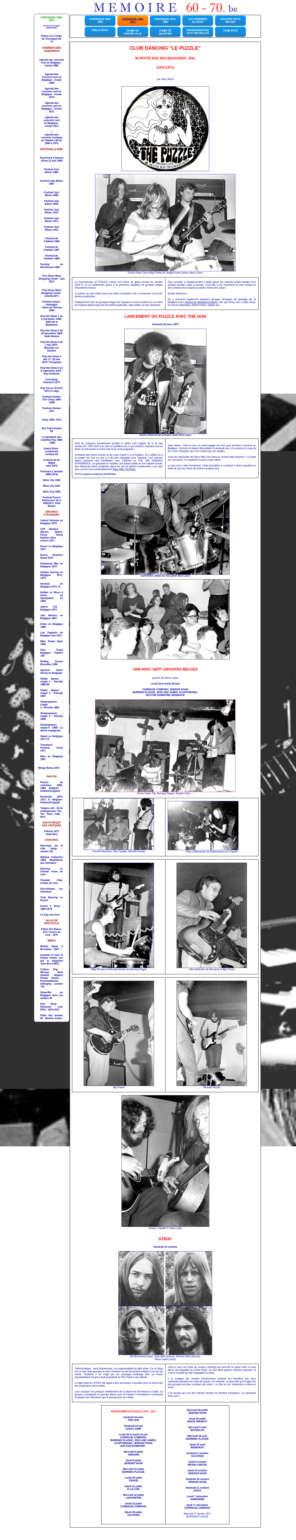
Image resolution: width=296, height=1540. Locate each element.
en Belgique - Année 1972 (51, 124)
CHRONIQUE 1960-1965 (100, 20)
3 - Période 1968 (49, 707)
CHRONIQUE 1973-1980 (165, 20)
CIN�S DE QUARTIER (165, 32)
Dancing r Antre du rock (51, 871)
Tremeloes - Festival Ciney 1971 (51, 747)
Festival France (51, 497)
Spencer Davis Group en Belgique (51, 671)
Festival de (51, 240)
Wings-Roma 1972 (48, 768)
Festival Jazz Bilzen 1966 (51, 171)
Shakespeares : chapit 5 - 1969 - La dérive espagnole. (51, 727)
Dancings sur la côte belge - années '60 (51, 848)
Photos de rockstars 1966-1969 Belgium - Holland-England (51, 786)
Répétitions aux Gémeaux (51, 860)
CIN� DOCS (230, 30)
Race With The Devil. (124, 469)
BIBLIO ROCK (100, 30)
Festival (51, 194)
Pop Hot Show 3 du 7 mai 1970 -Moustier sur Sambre (51, 346)
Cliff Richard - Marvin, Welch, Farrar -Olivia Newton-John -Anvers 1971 (51, 535)
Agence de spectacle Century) (201, 302)
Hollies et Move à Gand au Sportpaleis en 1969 (51, 596)
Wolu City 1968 (51, 491)
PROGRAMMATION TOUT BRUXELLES (198, 32)
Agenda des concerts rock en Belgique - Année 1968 (51, 62)
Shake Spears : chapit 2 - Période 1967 (51, 693)
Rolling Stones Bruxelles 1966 (51, 663)
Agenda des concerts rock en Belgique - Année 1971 (52, 107)
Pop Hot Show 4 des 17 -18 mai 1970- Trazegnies (51, 359)
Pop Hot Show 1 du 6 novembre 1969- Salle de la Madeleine (51, 320)
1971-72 (51, 585)
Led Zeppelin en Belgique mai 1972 (51, 634)
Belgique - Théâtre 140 (51, 653)
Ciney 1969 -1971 (52, 419)
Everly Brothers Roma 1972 (51, 556)
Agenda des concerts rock (52, 119)
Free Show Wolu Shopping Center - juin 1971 (51, 278)
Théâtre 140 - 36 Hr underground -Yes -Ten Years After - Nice (51, 812)
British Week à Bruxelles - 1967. (51, 948)
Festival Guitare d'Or (51, 410)
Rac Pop (51, 430)
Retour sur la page (51, 27)
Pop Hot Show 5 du (51, 371)
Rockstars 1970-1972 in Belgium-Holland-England (51, 799)
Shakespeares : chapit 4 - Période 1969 (51, 716)
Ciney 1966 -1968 (54, 401)
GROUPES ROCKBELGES (230, 20)
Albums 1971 (51, 831)
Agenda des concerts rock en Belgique (51, 77)
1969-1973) (51, 474)
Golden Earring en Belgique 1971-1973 (51, 575)
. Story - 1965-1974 (51, 907)
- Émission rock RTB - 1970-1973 (51, 1006)
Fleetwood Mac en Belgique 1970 (51, 565)
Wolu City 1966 (51, 480)
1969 (51, 309)
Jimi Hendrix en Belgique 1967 (51, 617)
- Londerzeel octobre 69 (52, 451)
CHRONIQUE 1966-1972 (133, 20)
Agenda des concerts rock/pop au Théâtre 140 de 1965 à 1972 (51, 139)
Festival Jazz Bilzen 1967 (51, 182)
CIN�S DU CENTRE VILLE (133, 32)
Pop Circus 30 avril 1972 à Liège (51, 389)
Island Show (51, 448)
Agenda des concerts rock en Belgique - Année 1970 (52, 93)
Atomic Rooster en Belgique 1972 (51, 522)
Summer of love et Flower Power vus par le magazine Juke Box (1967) (51, 959)
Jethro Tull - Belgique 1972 (51, 608)
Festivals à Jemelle (51, 471)
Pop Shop (48, 1003)
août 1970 (51, 465)
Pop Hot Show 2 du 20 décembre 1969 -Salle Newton (51, 333)
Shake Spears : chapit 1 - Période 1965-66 (51, 681)
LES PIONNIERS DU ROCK (197, 20)
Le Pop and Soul (50, 914)
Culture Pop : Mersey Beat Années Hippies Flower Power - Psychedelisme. (51, 975)
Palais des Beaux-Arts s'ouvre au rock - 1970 (51, 932)
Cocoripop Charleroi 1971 (51, 381)
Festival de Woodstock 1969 (51, 266)
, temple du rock (51, 881)
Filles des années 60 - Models (51, 1017)
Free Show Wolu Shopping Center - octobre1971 (51, 293)
